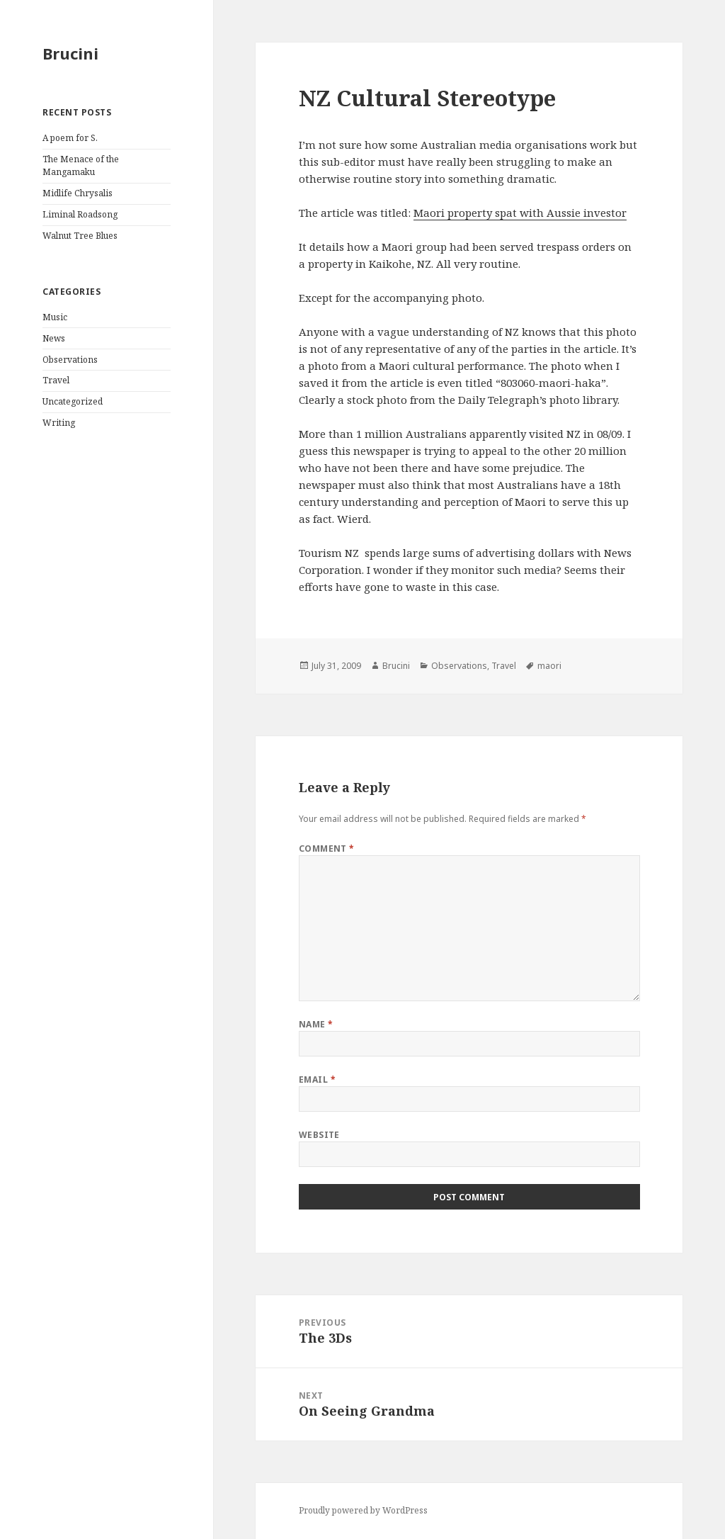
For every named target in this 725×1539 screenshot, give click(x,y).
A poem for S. (70, 138)
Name (316, 1024)
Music (54, 317)
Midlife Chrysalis (77, 193)
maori (549, 666)
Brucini (70, 53)
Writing (58, 423)
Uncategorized (72, 401)
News (53, 338)
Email (317, 1079)
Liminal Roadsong (80, 214)
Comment (327, 848)
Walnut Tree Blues (80, 236)
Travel (55, 380)
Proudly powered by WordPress (363, 1510)
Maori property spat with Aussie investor (520, 212)
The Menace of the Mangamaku (80, 165)
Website (319, 1135)
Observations (70, 360)
